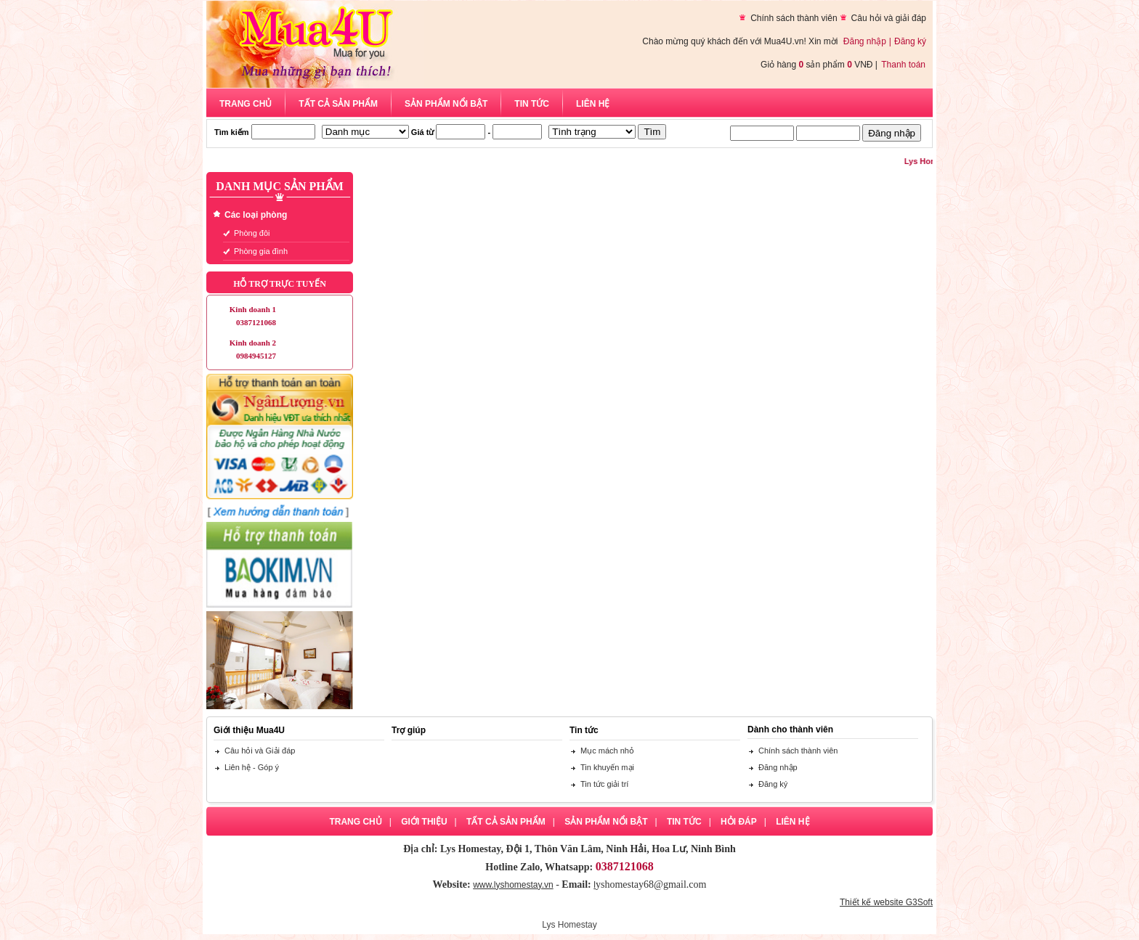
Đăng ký (910, 41)
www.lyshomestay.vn (513, 885)
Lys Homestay (569, 925)
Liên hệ (592, 104)
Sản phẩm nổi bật (446, 104)
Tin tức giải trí (604, 784)
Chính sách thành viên (793, 18)
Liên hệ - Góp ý (251, 767)
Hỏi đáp (739, 822)
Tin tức (531, 104)
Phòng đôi (252, 233)
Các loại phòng (255, 215)
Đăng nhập (864, 41)
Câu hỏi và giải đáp (888, 18)
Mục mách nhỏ (607, 750)
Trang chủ (245, 104)
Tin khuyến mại (607, 767)
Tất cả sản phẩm (338, 104)
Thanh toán (903, 65)
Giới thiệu (424, 822)
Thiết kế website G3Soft (886, 902)
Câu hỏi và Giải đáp (259, 750)
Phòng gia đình (261, 251)
